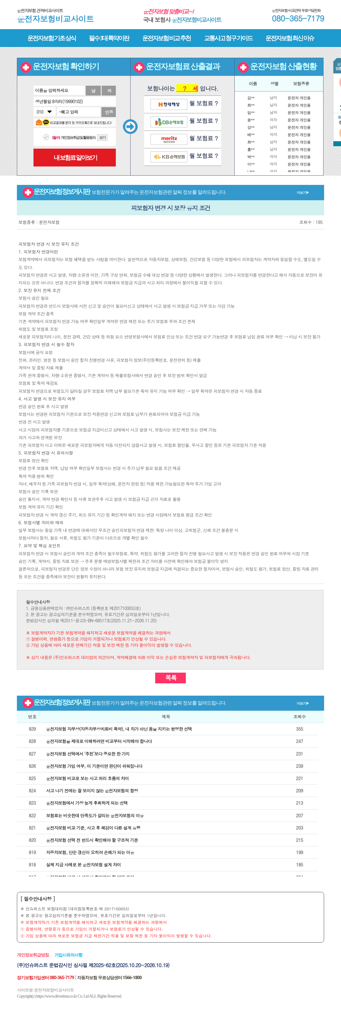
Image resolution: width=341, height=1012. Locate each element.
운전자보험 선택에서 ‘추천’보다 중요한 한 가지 (88, 754)
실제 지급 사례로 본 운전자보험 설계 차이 (83, 865)
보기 (102, 137)
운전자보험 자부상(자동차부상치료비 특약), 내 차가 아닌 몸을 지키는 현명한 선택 (119, 729)
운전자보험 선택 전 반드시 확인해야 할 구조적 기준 (92, 840)
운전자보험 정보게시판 (165, 191)
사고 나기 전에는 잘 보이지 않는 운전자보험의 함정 (92, 790)
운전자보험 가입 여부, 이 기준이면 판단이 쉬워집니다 (94, 766)
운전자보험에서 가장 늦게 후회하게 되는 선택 (86, 803)
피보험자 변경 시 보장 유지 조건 (170, 207)
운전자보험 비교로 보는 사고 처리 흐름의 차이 (87, 778)
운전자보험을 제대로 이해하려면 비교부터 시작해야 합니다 (98, 741)
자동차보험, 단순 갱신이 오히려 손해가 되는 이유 (90, 852)
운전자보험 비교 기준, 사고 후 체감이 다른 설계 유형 (93, 828)
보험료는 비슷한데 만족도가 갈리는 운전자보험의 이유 (94, 815)
